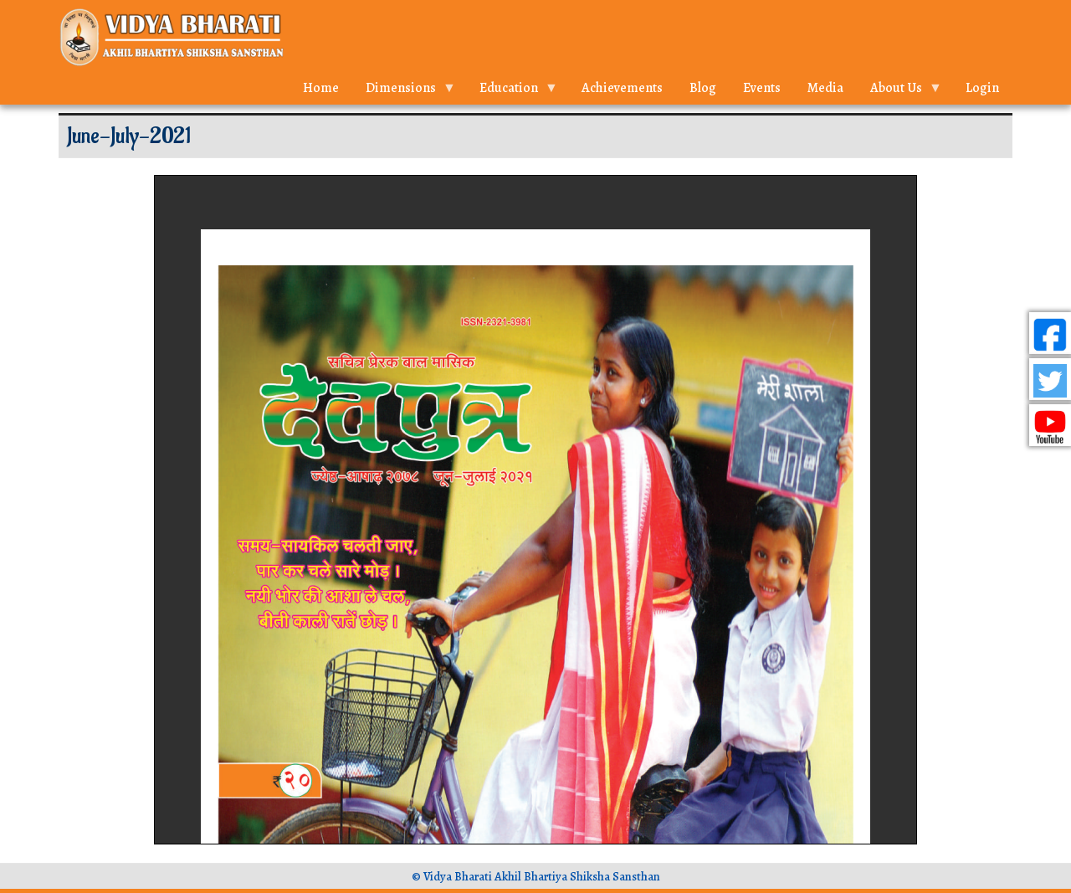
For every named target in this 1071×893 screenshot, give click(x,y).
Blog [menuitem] (702, 88)
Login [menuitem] (982, 88)
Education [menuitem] (512, 92)
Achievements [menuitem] (622, 88)
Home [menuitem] (321, 88)
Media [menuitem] (825, 88)
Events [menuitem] (762, 88)
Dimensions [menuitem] (404, 92)
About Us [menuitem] (899, 92)
